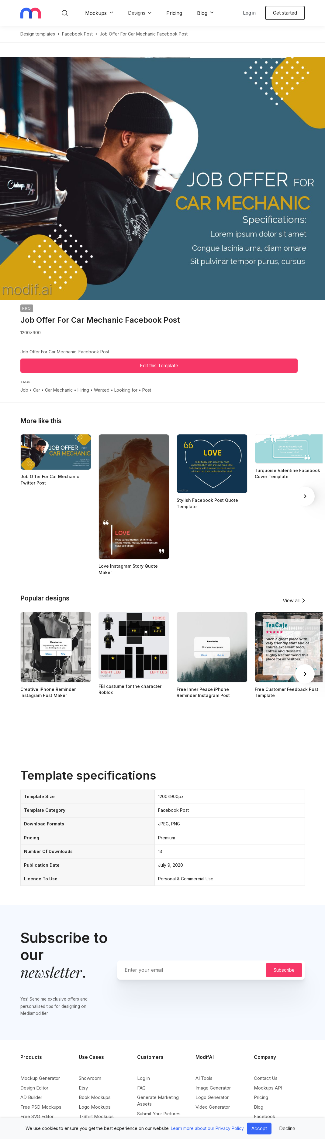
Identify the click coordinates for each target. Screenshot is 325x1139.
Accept (259, 1128)
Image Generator (213, 1088)
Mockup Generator (40, 1078)
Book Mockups (95, 1097)
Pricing (174, 13)
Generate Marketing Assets (158, 1100)
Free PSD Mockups (40, 1107)
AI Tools (204, 1078)
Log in (249, 13)
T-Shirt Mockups (96, 1116)
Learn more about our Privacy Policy (207, 1128)
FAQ (141, 1088)
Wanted (101, 390)
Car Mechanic (59, 390)
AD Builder (31, 1097)
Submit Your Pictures (159, 1114)
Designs (136, 13)
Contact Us (266, 1078)
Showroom (90, 1078)
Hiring (83, 390)
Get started (285, 13)
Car (36, 390)
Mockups (96, 13)
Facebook (264, 1116)
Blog (202, 13)
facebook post (77, 33)
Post (146, 390)
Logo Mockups (95, 1107)
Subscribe (284, 970)
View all (291, 601)
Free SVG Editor (37, 1116)
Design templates (37, 33)
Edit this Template (159, 366)
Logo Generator (212, 1097)
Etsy (83, 1088)
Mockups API (268, 1088)
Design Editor (34, 1088)
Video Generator (212, 1107)
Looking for (125, 390)
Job (24, 390)
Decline (287, 1128)
